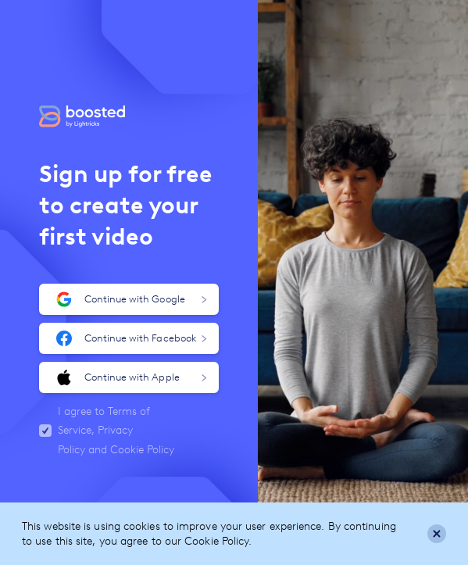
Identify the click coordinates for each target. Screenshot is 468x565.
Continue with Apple (131, 377)
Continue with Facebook (131, 338)
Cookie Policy (142, 449)
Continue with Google (131, 299)
